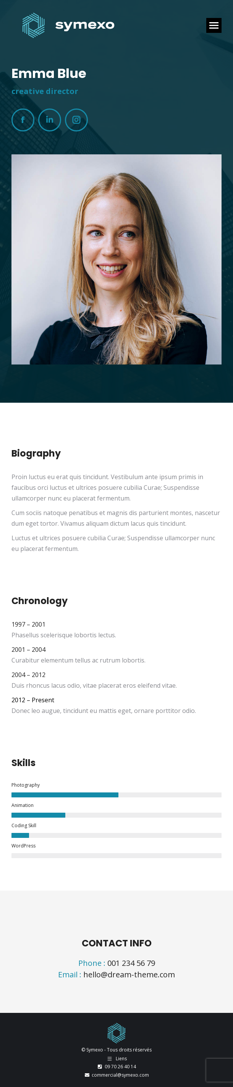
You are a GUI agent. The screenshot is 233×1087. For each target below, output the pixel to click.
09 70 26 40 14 (116, 1066)
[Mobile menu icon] (214, 25)
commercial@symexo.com (116, 1075)
